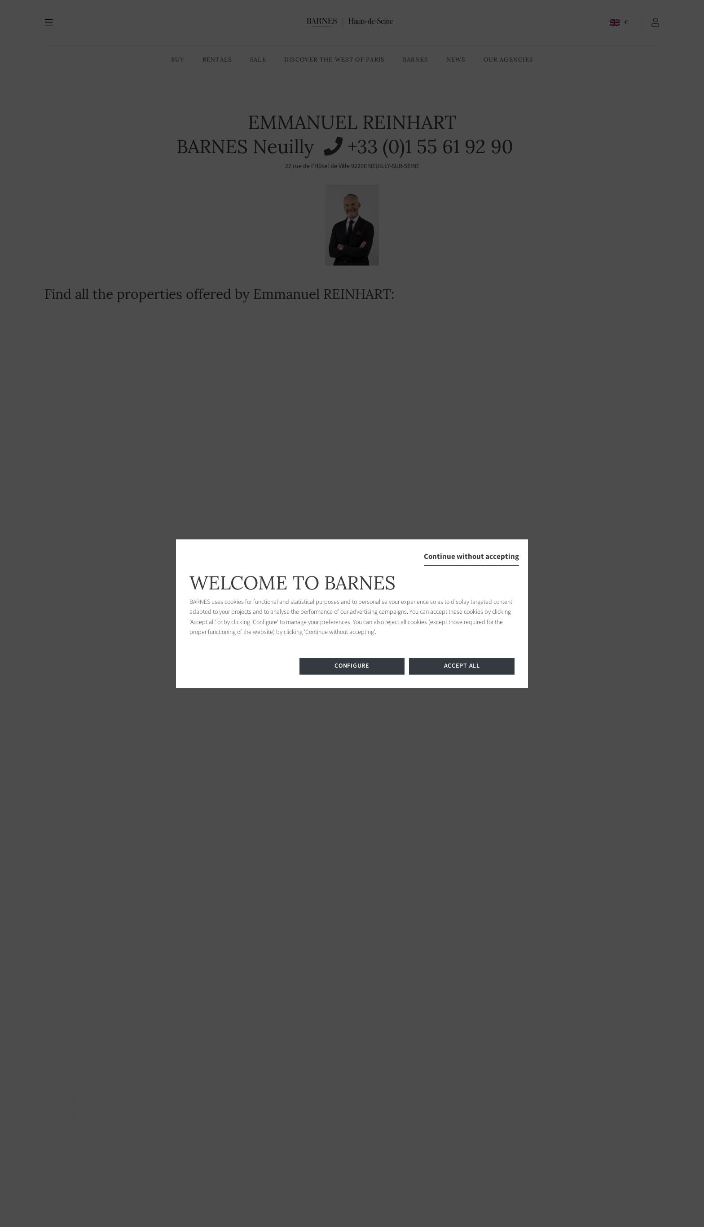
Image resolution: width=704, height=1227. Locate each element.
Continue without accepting (471, 556)
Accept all (462, 665)
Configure (351, 665)
